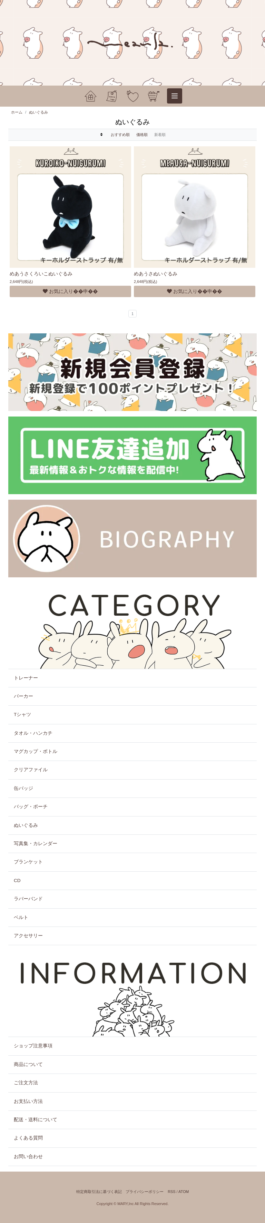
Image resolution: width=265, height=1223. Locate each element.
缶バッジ (23, 788)
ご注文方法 (26, 1082)
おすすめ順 (120, 135)
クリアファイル (31, 769)
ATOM (183, 1192)
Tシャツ (22, 714)
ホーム (16, 112)
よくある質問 (28, 1138)
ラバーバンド (28, 898)
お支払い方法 (28, 1101)
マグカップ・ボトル (35, 751)
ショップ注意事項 (33, 1045)
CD (17, 880)
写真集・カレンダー (35, 843)
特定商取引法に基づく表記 (99, 1192)
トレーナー (26, 678)
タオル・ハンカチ (33, 733)
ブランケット (28, 861)
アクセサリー (28, 935)
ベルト (21, 917)
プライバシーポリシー (145, 1192)
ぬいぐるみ (38, 112)
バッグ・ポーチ (31, 806)
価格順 (142, 135)
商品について (28, 1064)
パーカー (23, 696)
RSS (171, 1192)
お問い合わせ (28, 1156)
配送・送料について (35, 1119)
